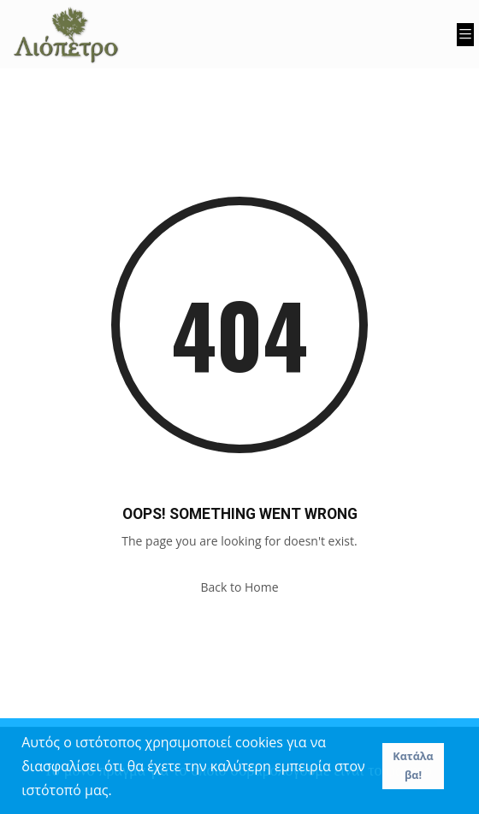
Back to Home (239, 587)
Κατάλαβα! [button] (413, 765)
